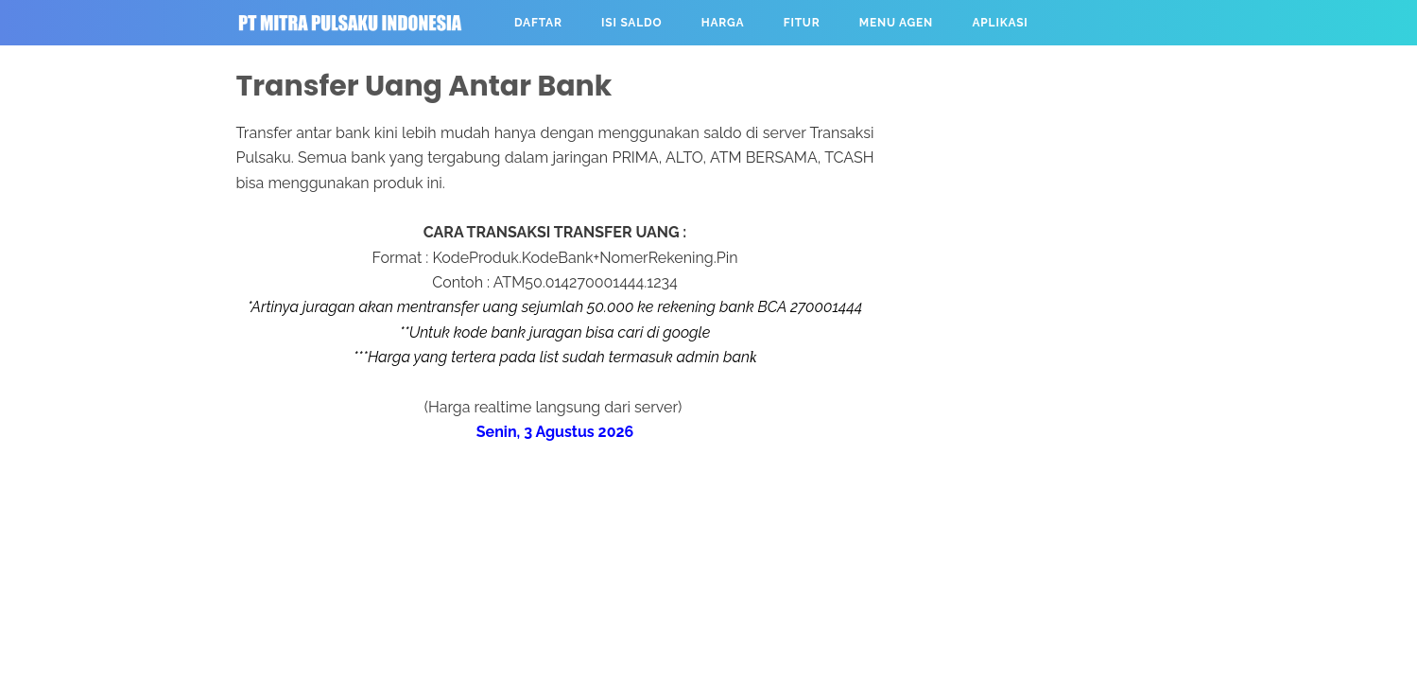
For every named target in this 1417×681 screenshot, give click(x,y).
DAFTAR (535, 22)
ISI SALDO (629, 22)
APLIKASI (996, 22)
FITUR (798, 22)
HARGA (719, 22)
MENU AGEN (892, 22)
